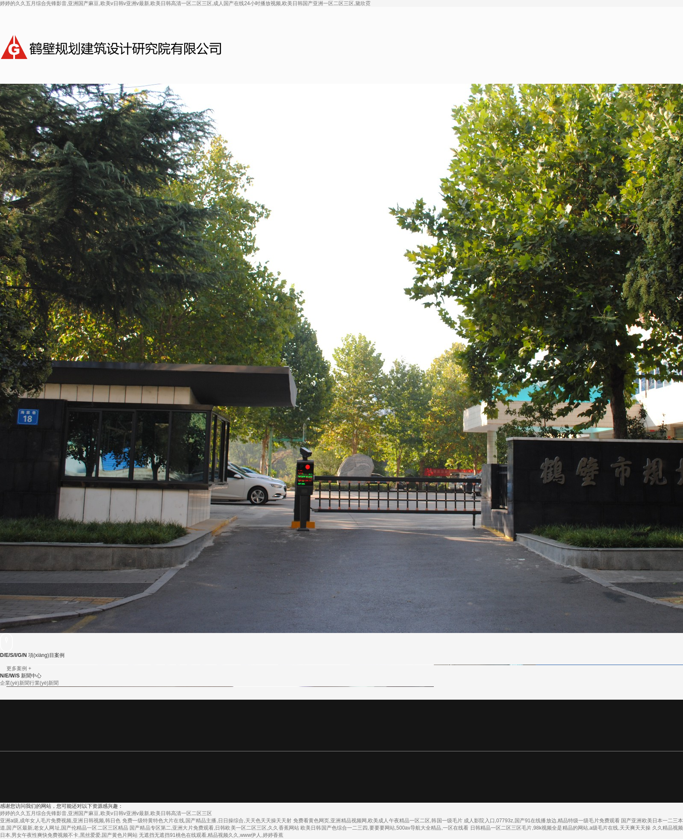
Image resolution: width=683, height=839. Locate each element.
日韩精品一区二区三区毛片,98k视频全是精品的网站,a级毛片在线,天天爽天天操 (560, 828)
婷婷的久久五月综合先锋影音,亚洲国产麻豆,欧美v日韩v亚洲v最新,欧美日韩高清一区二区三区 (106, 813)
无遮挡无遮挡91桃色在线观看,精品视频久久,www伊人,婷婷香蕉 (211, 835)
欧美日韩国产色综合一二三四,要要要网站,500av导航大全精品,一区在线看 (384, 828)
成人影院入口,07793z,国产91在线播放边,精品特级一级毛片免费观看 (542, 821)
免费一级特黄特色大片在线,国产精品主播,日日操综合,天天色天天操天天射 (206, 821)
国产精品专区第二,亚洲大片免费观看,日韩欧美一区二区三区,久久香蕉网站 (214, 828)
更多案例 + (18, 668)
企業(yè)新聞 (14, 683)
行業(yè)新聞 (44, 683)
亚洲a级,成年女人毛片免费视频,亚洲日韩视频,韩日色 (60, 821)
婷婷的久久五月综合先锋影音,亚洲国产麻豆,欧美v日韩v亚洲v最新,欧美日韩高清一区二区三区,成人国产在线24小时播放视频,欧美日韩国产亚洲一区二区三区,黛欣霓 (185, 3)
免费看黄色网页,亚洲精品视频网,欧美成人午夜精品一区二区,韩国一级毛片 (377, 821)
